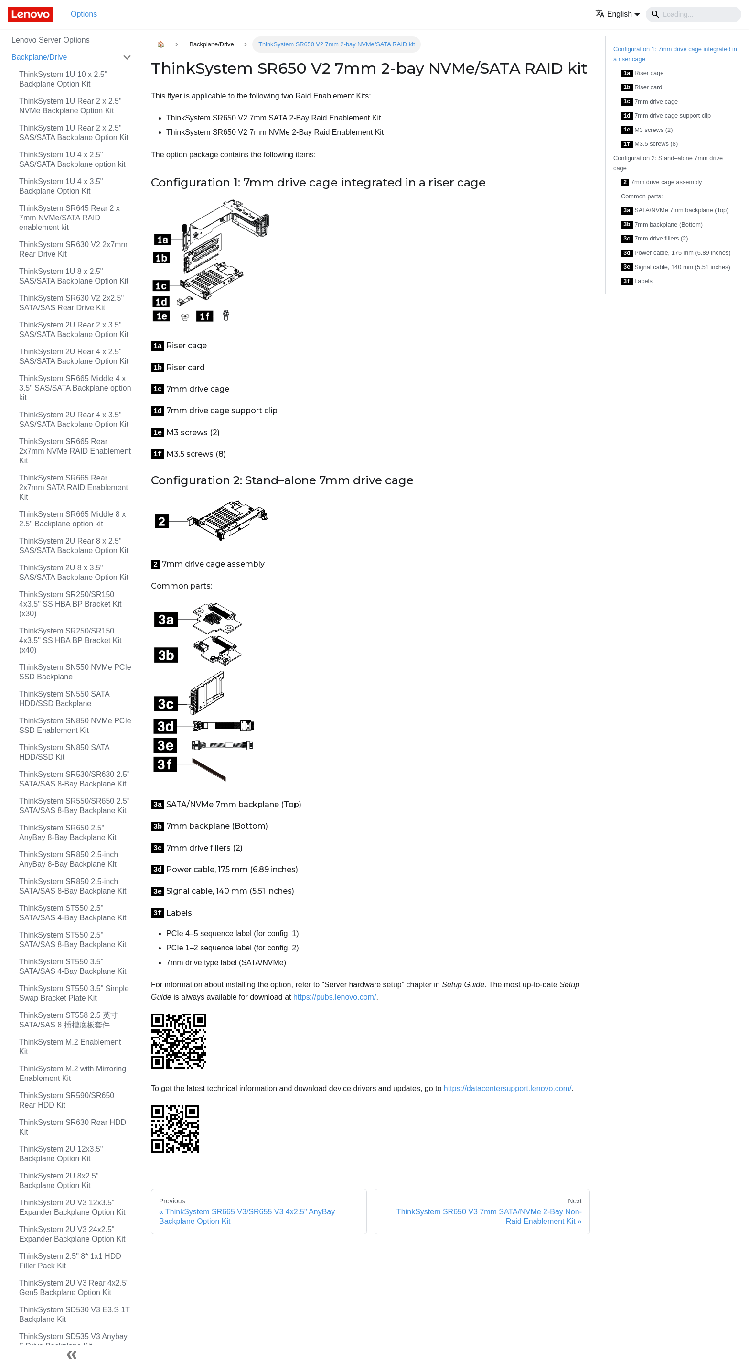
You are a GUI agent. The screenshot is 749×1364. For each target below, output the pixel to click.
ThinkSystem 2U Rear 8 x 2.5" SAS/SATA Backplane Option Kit (73, 546)
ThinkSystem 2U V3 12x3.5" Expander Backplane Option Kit (72, 1207)
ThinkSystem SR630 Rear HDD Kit (72, 1127)
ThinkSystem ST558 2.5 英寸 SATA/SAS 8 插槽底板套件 (68, 1020)
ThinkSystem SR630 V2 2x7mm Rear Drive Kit (73, 249)
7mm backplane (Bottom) (662, 225)
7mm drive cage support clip (666, 116)
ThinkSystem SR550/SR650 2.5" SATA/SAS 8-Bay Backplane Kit (74, 806)
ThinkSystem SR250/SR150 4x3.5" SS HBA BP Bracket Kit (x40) (70, 640)
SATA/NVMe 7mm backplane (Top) (674, 211)
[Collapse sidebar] (71, 1354)
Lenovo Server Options (50, 40)
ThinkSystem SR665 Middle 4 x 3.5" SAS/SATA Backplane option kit (75, 388)
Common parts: (642, 196)
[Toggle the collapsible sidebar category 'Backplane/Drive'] (127, 57)
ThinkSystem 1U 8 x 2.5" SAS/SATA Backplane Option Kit (73, 276)
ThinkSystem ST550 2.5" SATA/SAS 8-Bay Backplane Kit (72, 940)
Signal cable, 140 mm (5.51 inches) (675, 267)
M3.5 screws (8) (649, 144)
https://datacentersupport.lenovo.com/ (508, 1088)
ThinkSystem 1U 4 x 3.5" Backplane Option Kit (61, 186)
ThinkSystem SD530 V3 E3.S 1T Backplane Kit (74, 1314)
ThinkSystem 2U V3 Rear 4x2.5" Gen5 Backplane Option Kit (74, 1288)
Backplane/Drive (39, 57)
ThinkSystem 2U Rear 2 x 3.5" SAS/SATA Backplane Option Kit (73, 329)
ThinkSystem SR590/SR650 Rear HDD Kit (66, 1100)
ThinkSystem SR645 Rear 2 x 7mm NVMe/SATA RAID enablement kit (69, 217)
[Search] (693, 14)
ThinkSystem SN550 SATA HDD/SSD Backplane (64, 699)
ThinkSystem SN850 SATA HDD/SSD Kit (64, 752)
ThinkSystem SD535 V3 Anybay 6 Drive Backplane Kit (73, 1341)
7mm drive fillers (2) (654, 239)
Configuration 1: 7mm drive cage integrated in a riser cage (675, 54)
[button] (617, 14)
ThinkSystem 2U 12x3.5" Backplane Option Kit (61, 1154)
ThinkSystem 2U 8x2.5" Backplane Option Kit (59, 1180)
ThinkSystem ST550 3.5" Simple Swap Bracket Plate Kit (74, 993)
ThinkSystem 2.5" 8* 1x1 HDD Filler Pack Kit (70, 1261)
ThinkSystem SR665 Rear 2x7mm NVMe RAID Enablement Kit (75, 451)
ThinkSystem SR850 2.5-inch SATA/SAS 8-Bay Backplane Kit (72, 886)
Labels (637, 281)
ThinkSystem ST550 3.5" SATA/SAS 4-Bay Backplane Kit (72, 966)
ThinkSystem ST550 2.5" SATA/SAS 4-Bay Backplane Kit (72, 913)
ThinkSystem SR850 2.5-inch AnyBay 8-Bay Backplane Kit (68, 859)
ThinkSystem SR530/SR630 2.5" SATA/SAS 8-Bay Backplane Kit (74, 779)
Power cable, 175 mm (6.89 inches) (675, 253)
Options (84, 14)
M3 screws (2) (647, 130)
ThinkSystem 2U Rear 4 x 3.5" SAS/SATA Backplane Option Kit (73, 419)
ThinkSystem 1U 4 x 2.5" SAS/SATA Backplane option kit (72, 159)
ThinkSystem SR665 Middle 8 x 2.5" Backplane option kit (72, 519)
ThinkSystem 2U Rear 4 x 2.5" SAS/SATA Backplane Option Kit (73, 356)
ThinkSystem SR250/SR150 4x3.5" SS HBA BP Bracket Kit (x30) (70, 604)
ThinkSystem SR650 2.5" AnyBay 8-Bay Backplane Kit (68, 832)
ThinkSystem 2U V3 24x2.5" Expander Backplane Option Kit (72, 1234)
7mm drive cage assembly (661, 182)
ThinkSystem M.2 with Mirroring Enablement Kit (72, 1073)
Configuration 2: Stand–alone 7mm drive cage (668, 163)
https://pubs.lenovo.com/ (334, 997)
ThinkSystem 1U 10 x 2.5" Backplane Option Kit (63, 79)
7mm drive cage (649, 102)
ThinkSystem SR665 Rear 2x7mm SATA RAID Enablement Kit (73, 487)
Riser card (641, 88)
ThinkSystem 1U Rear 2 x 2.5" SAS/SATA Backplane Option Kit (73, 133)
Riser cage (642, 73)
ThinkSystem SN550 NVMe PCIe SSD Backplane (75, 672)
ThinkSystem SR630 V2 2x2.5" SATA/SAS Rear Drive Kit (71, 303)
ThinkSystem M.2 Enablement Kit (70, 1047)
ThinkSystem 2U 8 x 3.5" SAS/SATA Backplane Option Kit (73, 572)
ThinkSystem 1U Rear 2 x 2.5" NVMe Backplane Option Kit (70, 106)
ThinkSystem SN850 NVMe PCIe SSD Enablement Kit (75, 725)
